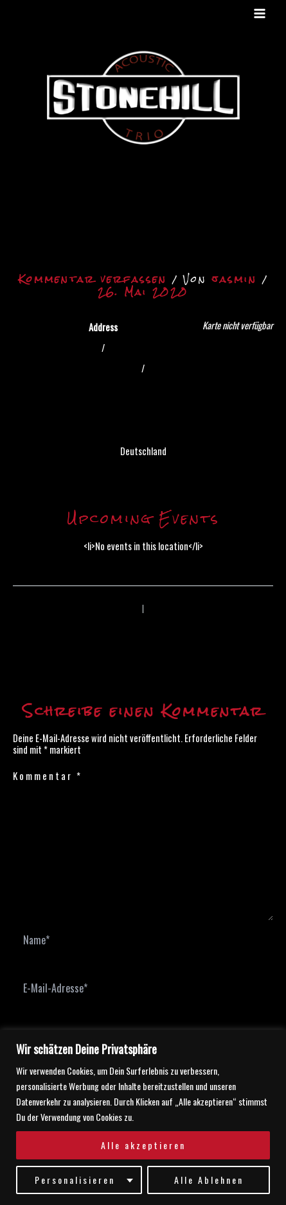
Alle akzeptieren (143, 1145)
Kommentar (47, 775)
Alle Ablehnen (209, 1179)
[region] (143, 1117)
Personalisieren (75, 1179)
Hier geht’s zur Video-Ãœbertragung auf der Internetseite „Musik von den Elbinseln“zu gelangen (145, 214)
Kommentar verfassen (92, 279)
